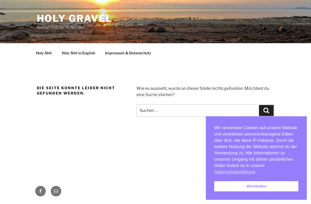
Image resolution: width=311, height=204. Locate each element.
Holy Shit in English (78, 53)
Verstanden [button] (256, 186)
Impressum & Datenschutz (128, 53)
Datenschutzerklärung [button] (234, 172)
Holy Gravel (75, 18)
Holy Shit (44, 53)
